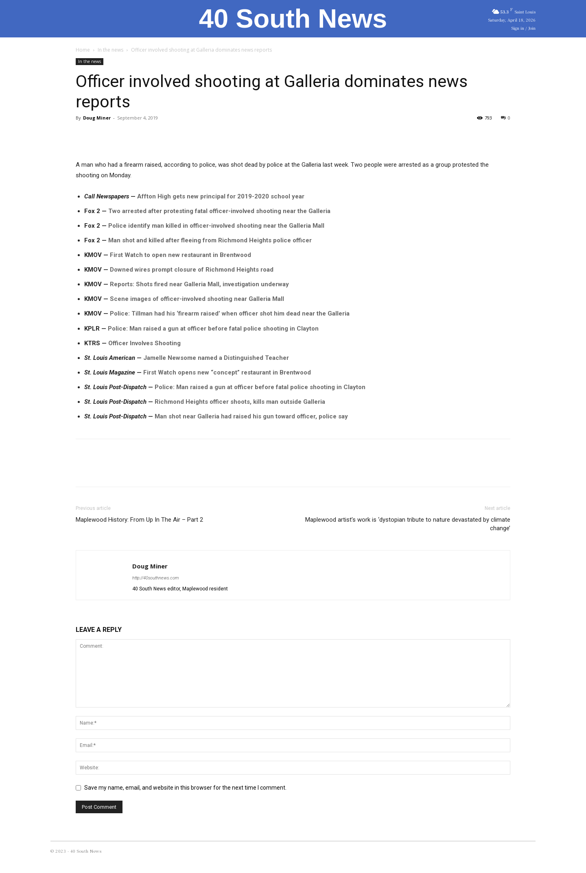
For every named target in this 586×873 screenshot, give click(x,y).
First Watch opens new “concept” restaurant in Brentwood (227, 372)
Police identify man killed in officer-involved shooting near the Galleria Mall (216, 225)
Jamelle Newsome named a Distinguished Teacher (216, 357)
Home (83, 49)
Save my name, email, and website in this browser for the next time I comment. (185, 787)
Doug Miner (97, 118)
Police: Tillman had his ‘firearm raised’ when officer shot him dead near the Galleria (230, 313)
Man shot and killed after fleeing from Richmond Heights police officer (210, 240)
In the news (110, 49)
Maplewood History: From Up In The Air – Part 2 (139, 519)
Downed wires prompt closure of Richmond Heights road (191, 269)
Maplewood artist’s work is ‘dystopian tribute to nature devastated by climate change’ (407, 524)
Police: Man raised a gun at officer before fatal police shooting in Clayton (213, 328)
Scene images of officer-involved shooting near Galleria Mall (197, 299)
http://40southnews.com (155, 578)
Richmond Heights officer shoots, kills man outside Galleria (240, 401)
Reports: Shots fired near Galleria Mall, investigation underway (199, 284)
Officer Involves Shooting (144, 343)
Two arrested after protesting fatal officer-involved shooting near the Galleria (219, 211)
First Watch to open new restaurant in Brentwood (180, 255)
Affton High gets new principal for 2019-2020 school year (220, 196)
